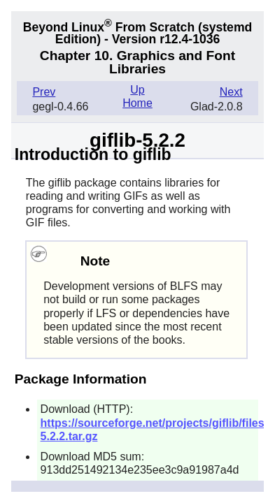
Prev (43, 92)
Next (231, 92)
